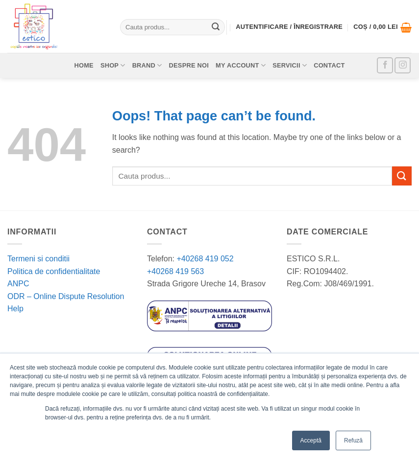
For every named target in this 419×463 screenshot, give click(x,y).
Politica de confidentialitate (53, 271)
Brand (147, 65)
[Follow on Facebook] (385, 65)
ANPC (18, 283)
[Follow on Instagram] (402, 65)
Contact (329, 65)
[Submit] (215, 27)
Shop (112, 65)
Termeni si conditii (38, 259)
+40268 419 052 (204, 259)
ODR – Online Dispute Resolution (65, 296)
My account (241, 65)
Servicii (289, 65)
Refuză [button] (353, 440)
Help (15, 308)
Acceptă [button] (310, 440)
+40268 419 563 (175, 271)
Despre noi (189, 65)
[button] (382, 27)
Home (83, 65)
